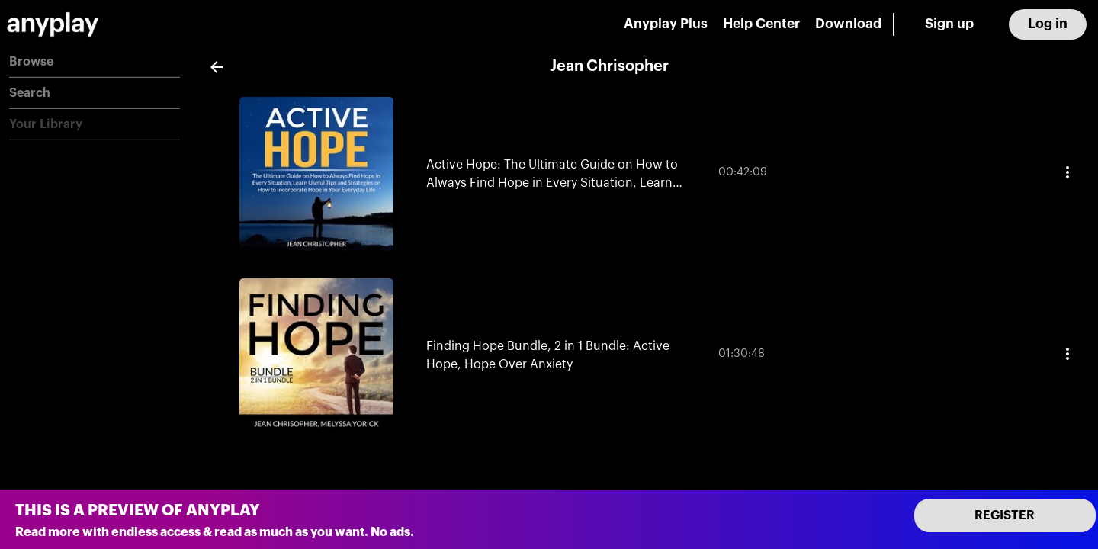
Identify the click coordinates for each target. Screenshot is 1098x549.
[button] (94, 62)
